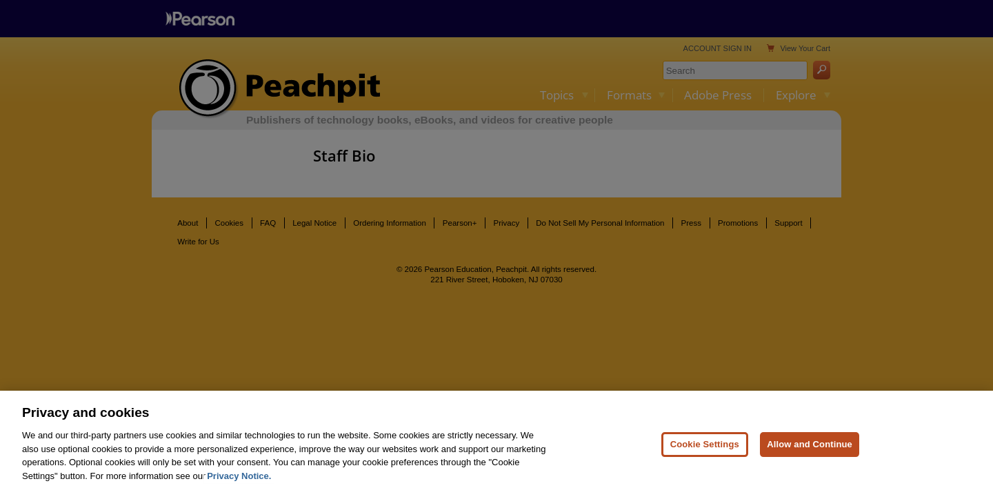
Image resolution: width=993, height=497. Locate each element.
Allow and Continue (809, 445)
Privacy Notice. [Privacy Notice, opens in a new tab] (239, 477)
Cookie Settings (704, 445)
